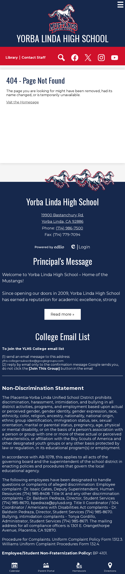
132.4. (95, 544)
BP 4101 (100, 553)
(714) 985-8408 (36, 493)
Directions (110, 567)
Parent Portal (46, 567)
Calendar (14, 567)
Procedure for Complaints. (26, 539)
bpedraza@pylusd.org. (51, 503)
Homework (79, 567)
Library (12, 58)
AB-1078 (46, 457)
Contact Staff (33, 58)
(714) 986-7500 (69, 228)
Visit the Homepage (22, 102)
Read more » (62, 314)
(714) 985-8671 (75, 521)
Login (80, 247)
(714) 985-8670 (15, 503)
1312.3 (117, 539)
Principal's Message (62, 261)
